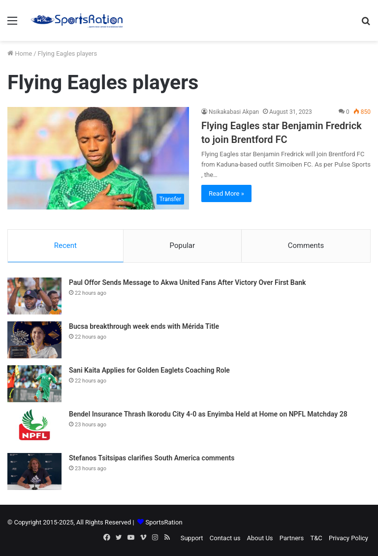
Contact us (225, 538)
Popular (182, 245)
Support (192, 538)
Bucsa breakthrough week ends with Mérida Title (144, 326)
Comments (306, 245)
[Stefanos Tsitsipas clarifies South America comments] (34, 471)
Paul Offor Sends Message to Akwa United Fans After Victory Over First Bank (187, 282)
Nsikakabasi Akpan (234, 111)
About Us (260, 538)
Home (19, 53)
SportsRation (163, 522)
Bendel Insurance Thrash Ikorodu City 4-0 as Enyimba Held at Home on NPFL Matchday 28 (208, 414)
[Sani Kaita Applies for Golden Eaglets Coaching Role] (34, 383)
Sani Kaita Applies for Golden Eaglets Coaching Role (149, 370)
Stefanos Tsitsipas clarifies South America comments (151, 458)
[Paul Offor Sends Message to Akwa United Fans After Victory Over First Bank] (34, 296)
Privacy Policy (348, 538)
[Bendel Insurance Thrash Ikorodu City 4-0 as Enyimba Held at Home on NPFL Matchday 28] (34, 427)
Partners (292, 538)
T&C (316, 538)
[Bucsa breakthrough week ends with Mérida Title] (34, 339)
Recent (65, 245)
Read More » (226, 193)
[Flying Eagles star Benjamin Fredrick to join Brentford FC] (98, 158)
